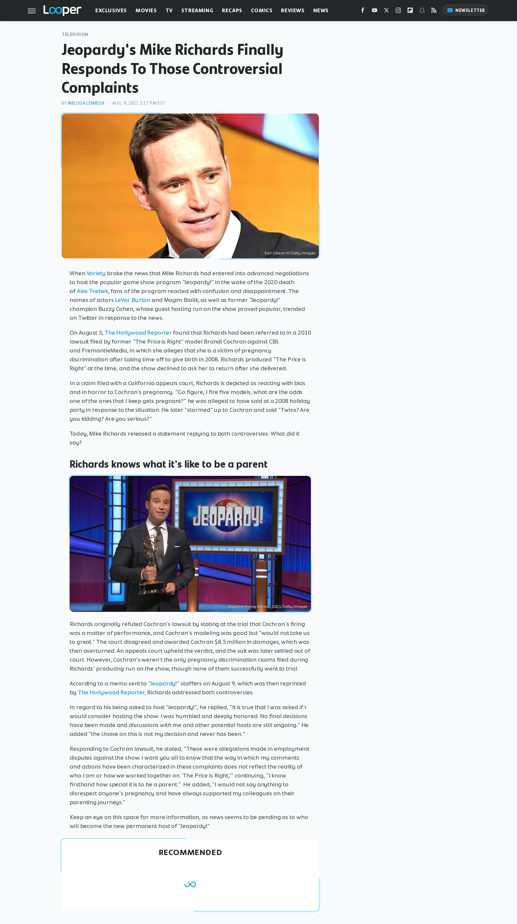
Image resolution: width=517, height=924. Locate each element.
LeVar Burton (132, 300)
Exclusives (111, 10)
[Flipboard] (410, 12)
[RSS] (434, 12)
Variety (96, 273)
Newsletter (466, 10)
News (321, 10)
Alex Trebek (92, 291)
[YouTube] (374, 12)
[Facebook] (362, 12)
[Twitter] (386, 12)
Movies (146, 10)
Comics (262, 10)
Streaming (197, 10)
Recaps (232, 10)
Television (75, 34)
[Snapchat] (422, 12)
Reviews (292, 10)
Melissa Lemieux (86, 103)
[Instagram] (398, 12)
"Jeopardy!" (163, 683)
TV (169, 10)
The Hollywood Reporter (138, 333)
